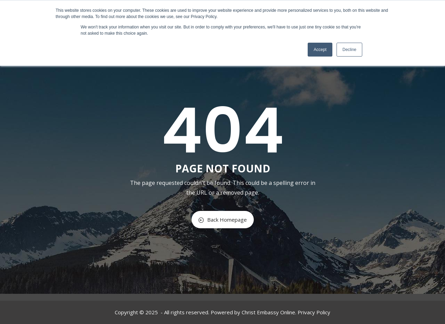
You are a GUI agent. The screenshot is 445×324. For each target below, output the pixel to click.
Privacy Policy (314, 312)
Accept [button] (320, 49)
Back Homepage (223, 219)
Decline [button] (349, 49)
